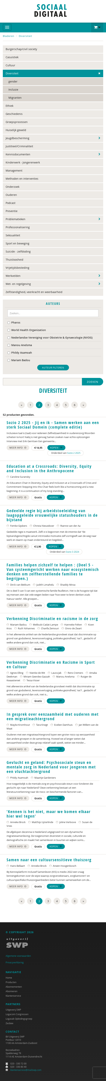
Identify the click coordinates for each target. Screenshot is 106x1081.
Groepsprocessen (17, 122)
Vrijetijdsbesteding (17, 267)
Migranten (15, 97)
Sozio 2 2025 (73, 452)
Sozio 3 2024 (72, 551)
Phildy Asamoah (20, 352)
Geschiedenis (14, 114)
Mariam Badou (19, 360)
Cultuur (10, 65)
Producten (11, 982)
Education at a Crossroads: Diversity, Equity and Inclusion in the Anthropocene (49, 468)
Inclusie (13, 89)
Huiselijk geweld (16, 130)
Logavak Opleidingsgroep (19, 1018)
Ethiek (9, 106)
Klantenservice (13, 995)
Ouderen (11, 195)
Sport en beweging (17, 243)
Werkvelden (13, 276)
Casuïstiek (12, 57)
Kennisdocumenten (18, 154)
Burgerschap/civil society (21, 49)
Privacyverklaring (15, 962)
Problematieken (15, 219)
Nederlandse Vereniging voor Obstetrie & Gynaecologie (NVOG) (50, 337)
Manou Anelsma (20, 345)
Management (14, 170)
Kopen (56, 447)
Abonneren (11, 991)
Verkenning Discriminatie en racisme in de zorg (52, 618)
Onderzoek (12, 186)
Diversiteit (25, 36)
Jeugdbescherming (17, 138)
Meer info (17, 447)
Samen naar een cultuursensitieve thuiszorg (49, 860)
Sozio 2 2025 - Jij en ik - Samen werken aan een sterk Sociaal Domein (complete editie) (53, 425)
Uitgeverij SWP (13, 1009)
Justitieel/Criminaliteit (19, 146)
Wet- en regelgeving (18, 284)
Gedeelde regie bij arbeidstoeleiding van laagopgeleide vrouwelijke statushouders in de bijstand (52, 515)
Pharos (14, 322)
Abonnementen (14, 986)
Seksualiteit (13, 235)
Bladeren (8, 36)
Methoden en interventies (22, 178)
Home (9, 977)
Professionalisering (18, 227)
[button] (97, 27)
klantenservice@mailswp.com (25, 1069)
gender (12, 81)
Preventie (11, 211)
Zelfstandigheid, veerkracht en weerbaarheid (34, 292)
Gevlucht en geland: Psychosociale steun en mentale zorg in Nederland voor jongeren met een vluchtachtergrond (51, 767)
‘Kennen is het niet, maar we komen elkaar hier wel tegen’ (49, 814)
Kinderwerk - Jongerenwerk (23, 162)
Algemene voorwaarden (18, 955)
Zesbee (9, 1023)
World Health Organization (27, 330)
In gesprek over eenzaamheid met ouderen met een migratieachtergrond (53, 716)
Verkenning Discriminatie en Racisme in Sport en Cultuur (51, 664)
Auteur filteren (53, 367)
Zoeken (92, 382)
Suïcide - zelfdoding (18, 251)
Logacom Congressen (17, 1014)
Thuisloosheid (14, 259)
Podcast (10, 203)
